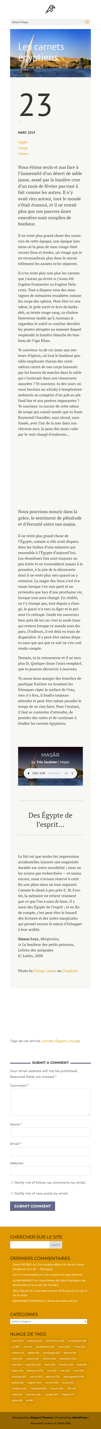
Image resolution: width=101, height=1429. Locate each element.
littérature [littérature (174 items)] (35, 1370)
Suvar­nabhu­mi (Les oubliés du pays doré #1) (53, 1274)
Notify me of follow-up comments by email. (50, 1182)
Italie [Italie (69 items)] (82, 1364)
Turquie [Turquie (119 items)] (56, 1388)
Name (16, 1124)
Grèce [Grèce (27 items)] (17, 1358)
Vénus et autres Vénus (62, 1301)
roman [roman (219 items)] (51, 1382)
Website (16, 1163)
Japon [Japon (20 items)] (17, 1370)
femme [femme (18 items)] (70, 1352)
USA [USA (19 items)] (71, 1388)
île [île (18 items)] (29, 1400)
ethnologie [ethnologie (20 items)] (51, 1352)
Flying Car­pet (45, 970)
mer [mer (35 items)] (65, 1370)
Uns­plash (70, 970)
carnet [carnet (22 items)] (64, 1346)
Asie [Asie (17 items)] (27, 1346)
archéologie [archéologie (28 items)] (77, 1340)
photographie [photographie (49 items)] (74, 1376)
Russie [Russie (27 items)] (68, 1382)
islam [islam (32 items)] (50, 1364)
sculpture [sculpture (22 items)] (19, 1388)
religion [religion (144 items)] (34, 1382)
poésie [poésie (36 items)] (18, 1382)
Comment (19, 1085)
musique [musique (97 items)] (19, 1376)
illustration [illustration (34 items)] (68, 1358)
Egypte (22, 142)
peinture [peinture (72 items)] (53, 1376)
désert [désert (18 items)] (33, 1352)
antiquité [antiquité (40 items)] (34, 1340)
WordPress (79, 1417)
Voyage (23, 148)
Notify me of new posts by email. (41, 1193)
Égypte (61, 1041)
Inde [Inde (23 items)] (16, 1364)
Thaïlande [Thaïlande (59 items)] (38, 1388)
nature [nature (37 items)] (36, 1376)
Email (15, 1144)
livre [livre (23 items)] (52, 1370)
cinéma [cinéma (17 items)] (18, 1352)
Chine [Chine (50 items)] (79, 1346)
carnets (47, 1041)
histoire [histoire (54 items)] (49, 1358)
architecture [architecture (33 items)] (55, 1340)
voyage (74, 1041)
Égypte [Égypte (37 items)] (68, 1394)
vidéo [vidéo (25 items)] (17, 1394)
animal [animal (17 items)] (17, 1340)
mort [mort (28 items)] (78, 1370)
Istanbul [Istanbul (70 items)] (66, 1364)
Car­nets (23, 154)
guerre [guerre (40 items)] (33, 1358)
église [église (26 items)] (17, 1400)
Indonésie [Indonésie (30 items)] (33, 1364)
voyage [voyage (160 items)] (51, 1394)
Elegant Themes (41, 1417)
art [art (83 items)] (16, 1346)
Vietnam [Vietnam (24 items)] (33, 1394)
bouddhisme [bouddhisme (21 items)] (45, 1346)
